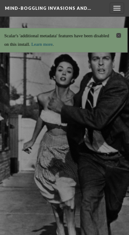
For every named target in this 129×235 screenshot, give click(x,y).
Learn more (41, 42)
